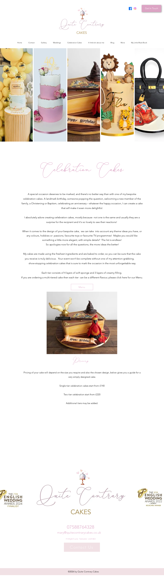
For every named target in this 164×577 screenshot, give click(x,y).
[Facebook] (130, 8)
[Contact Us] (82, 547)
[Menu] (82, 287)
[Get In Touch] (151, 8)
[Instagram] (135, 8)
